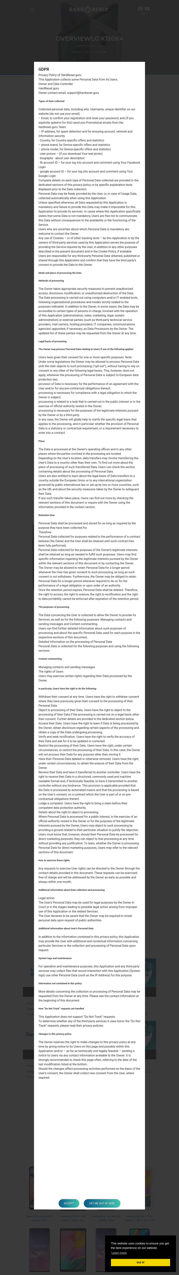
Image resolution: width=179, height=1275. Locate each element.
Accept (69, 1203)
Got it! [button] (140, 1262)
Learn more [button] (119, 1252)
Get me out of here (102, 1203)
